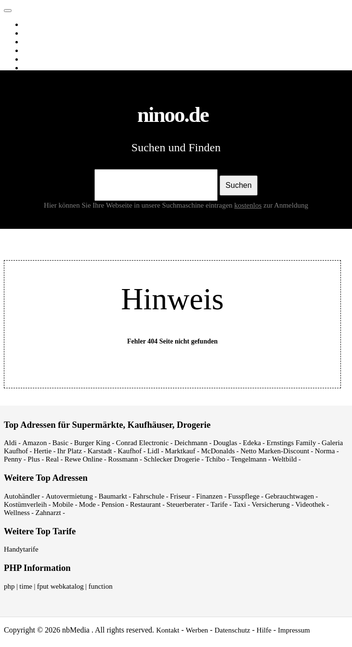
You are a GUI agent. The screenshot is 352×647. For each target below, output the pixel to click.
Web (31, 24)
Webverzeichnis (48, 59)
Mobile (62, 504)
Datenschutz (232, 630)
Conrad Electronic (142, 443)
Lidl (153, 451)
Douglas (225, 443)
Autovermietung (69, 496)
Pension (113, 504)
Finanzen (209, 496)
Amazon (34, 443)
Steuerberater (186, 504)
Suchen (238, 185)
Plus (33, 459)
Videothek (310, 504)
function (101, 586)
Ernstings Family (291, 443)
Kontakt (167, 630)
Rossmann (123, 459)
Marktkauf (180, 451)
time (25, 586)
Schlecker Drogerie (171, 459)
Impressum (294, 630)
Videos (35, 42)
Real (52, 459)
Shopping (38, 68)
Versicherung (271, 504)
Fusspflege (244, 496)
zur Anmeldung (285, 205)
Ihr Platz (69, 451)
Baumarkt (113, 496)
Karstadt (100, 451)
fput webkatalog (60, 586)
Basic (60, 443)
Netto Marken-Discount (274, 451)
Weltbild (284, 459)
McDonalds (218, 451)
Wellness (17, 512)
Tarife (219, 504)
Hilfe (264, 630)
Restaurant (145, 504)
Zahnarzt (48, 512)
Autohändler (22, 496)
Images (35, 33)
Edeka (252, 443)
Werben (197, 630)
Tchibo (215, 459)
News (33, 50)
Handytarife (21, 549)
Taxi (239, 504)
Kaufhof (129, 451)
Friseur (180, 496)
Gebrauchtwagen (289, 496)
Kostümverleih (25, 504)
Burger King (92, 443)
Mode (87, 504)
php (9, 586)
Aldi (10, 443)
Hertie (43, 451)
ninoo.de (26, 8)
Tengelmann (248, 459)
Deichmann (191, 443)
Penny (13, 459)
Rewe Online (84, 459)
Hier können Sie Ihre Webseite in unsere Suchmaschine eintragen (153, 205)
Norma (325, 451)
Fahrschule (148, 496)
